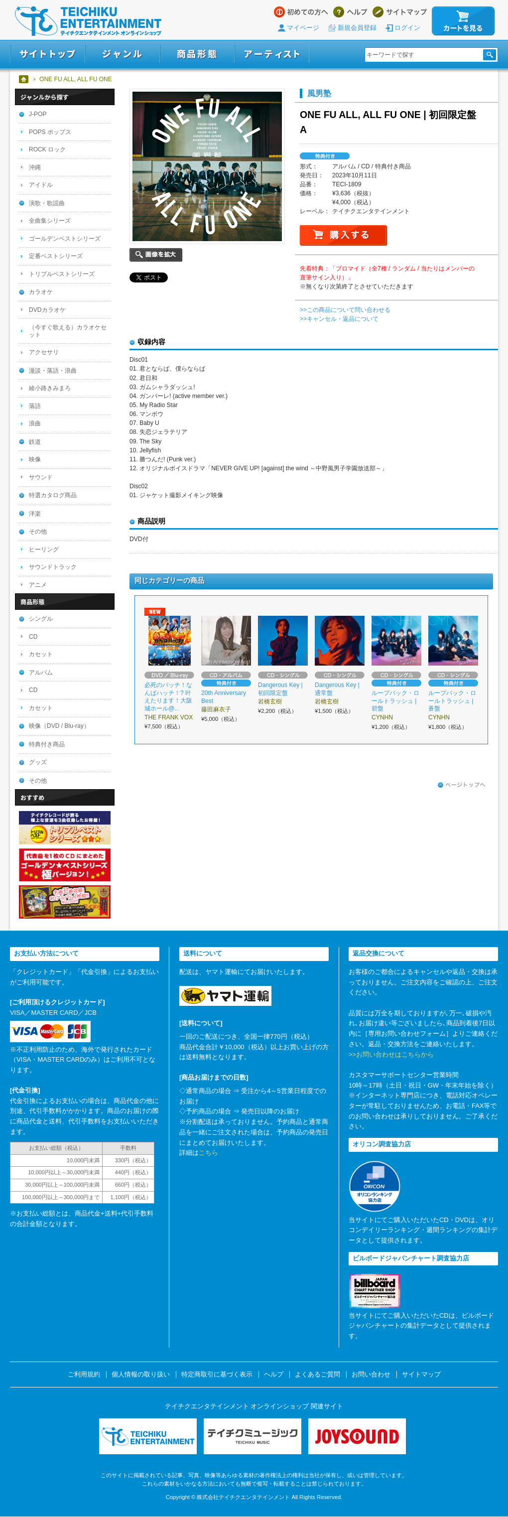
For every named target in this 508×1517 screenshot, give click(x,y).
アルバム (41, 672)
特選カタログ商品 (53, 495)
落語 (35, 406)
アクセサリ (44, 352)
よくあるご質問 (317, 1374)
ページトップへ (462, 785)
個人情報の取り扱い (141, 1374)
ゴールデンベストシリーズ (65, 238)
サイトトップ (47, 54)
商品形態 (197, 54)
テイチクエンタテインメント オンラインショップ (88, 21)
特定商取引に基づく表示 (217, 1374)
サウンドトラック (53, 566)
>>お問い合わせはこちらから (391, 1054)
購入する (343, 235)
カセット (41, 654)
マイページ (303, 27)
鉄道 (35, 441)
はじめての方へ (301, 11)
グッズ (38, 762)
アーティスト (272, 54)
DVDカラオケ (47, 309)
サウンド (41, 477)
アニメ (38, 584)
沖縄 (35, 167)
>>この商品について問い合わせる (345, 309)
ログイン (407, 27)
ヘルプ (350, 11)
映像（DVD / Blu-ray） (59, 725)
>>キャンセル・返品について (339, 318)
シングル (41, 618)
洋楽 (35, 513)
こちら (208, 1152)
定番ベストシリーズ (56, 256)
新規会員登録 (357, 27)
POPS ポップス (50, 132)
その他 (38, 531)
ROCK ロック (47, 149)
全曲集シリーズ (50, 220)
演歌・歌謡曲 (47, 203)
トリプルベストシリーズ (62, 274)
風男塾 (319, 93)
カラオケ (41, 291)
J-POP (38, 114)
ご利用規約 (84, 1374)
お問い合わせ (371, 1374)
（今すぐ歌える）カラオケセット (68, 331)
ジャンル (122, 54)
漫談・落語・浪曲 (53, 370)
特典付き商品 (47, 744)
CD (33, 636)
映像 (35, 459)
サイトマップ (400, 11)
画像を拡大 (155, 255)
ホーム (24, 79)
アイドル (41, 184)
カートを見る (463, 20)
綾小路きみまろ (50, 388)
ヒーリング (44, 549)
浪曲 (35, 423)
